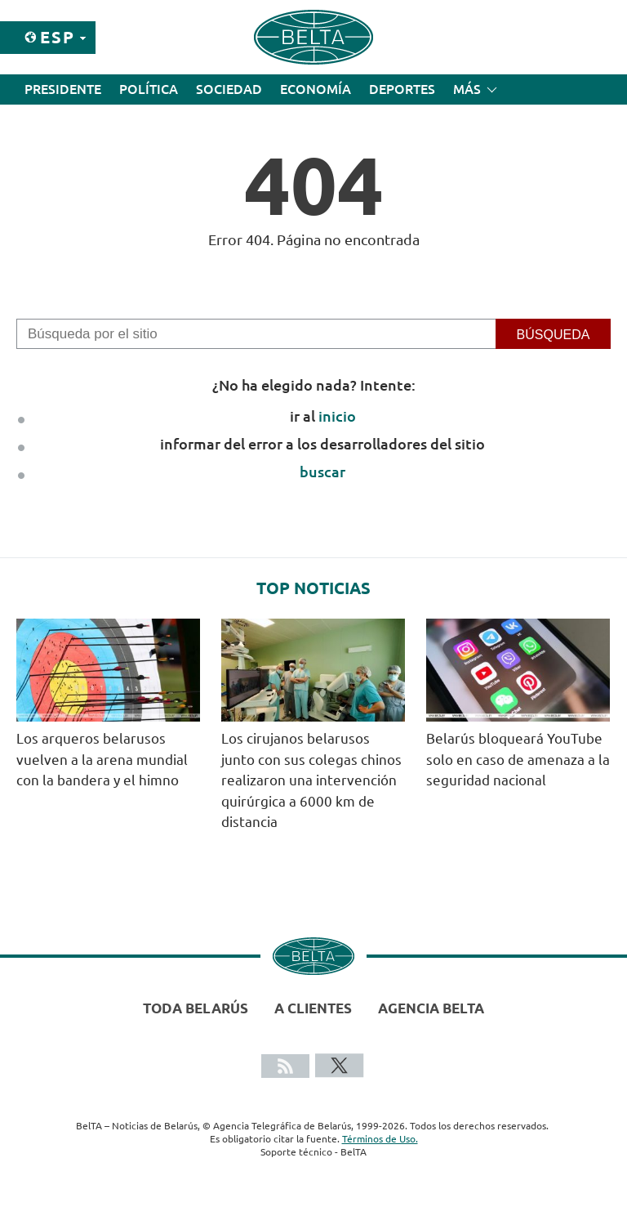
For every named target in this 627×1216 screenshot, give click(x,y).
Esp (57, 37)
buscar (322, 471)
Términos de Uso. (380, 1138)
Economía (315, 89)
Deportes (402, 89)
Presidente (62, 89)
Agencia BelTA (431, 1008)
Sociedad (229, 89)
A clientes (313, 1008)
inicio (337, 416)
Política (148, 89)
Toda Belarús (195, 1008)
